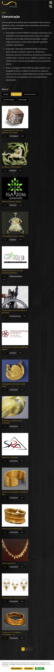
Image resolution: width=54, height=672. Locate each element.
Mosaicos (13, 205)
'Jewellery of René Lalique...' (12, 167)
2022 (22, 136)
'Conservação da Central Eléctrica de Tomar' (14, 311)
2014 (22, 390)
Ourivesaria (14, 390)
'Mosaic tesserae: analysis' (12, 201)
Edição (5, 94)
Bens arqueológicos (16, 276)
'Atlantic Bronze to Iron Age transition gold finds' (12, 271)
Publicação (22, 99)
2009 (22, 638)
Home (4, 13)
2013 (22, 532)
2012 (22, 567)
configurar (16, 668)
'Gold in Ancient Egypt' (10, 457)
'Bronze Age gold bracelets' (12, 529)
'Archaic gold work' (9, 563)
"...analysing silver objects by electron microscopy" (12, 131)
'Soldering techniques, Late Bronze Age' (15, 493)
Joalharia (13, 170)
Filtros (4, 89)
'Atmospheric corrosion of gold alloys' (13, 385)
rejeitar (28, 668)
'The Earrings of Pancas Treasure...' (15, 598)
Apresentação (8, 99)
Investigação (14, 136)
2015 (4, 279)
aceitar (39, 668)
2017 (20, 170)
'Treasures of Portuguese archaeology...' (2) (11, 633)
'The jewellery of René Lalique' (13, 236)
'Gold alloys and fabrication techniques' (12, 422)
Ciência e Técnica (15, 316)
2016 (20, 205)
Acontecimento (30, 94)
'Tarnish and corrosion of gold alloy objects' (15, 348)
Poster (15, 94)
